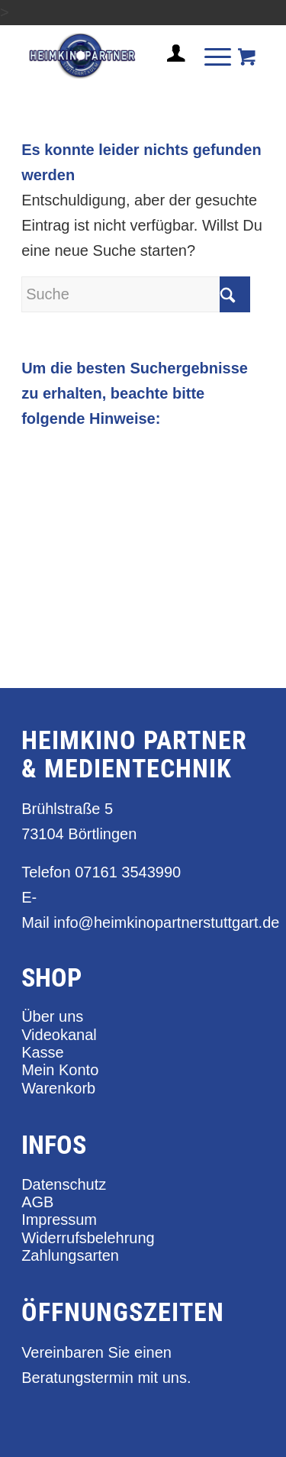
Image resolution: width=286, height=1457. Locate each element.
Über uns (52, 1016)
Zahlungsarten (70, 1255)
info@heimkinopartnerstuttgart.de (166, 922)
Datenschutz (63, 1184)
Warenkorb (58, 1088)
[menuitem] (170, 59)
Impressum (59, 1219)
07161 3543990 (128, 872)
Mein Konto (59, 1069)
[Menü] (210, 55)
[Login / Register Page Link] (170, 71)
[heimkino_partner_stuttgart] (118, 55)
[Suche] (135, 294)
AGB (37, 1202)
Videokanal (59, 1034)
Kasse (42, 1052)
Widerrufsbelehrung (88, 1237)
